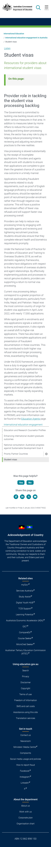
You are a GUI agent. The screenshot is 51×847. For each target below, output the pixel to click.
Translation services (25, 718)
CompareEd (24, 632)
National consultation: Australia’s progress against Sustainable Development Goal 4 (24, 446)
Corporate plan (25, 817)
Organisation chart (25, 823)
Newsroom (25, 741)
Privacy (25, 676)
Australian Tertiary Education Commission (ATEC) (25, 652)
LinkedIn (25, 783)
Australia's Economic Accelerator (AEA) (24, 620)
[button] (46, 453)
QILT (25, 626)
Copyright (25, 688)
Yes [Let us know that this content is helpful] (21, 482)
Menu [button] (46, 9)
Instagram (25, 777)
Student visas (10, 459)
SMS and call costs (25, 706)
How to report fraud (25, 765)
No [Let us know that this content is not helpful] (30, 482)
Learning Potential (24, 614)
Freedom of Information (25, 700)
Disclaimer (26, 682)
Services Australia (24, 590)
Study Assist (25, 596)
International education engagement (23, 424)
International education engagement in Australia (26, 38)
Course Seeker (24, 638)
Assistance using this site (25, 712)
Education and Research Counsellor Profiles (25, 430)
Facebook (24, 771)
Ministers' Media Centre (24, 747)
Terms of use (25, 694)
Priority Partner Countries (16, 454)
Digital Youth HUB (24, 602)
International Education (14, 34)
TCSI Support (24, 608)
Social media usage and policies (25, 759)
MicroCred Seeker (24, 644)
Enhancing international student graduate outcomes (24, 438)
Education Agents (30, 418)
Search (25, 670)
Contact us (25, 735)
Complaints (25, 753)
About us (25, 805)
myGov (24, 584)
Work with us (25, 811)
